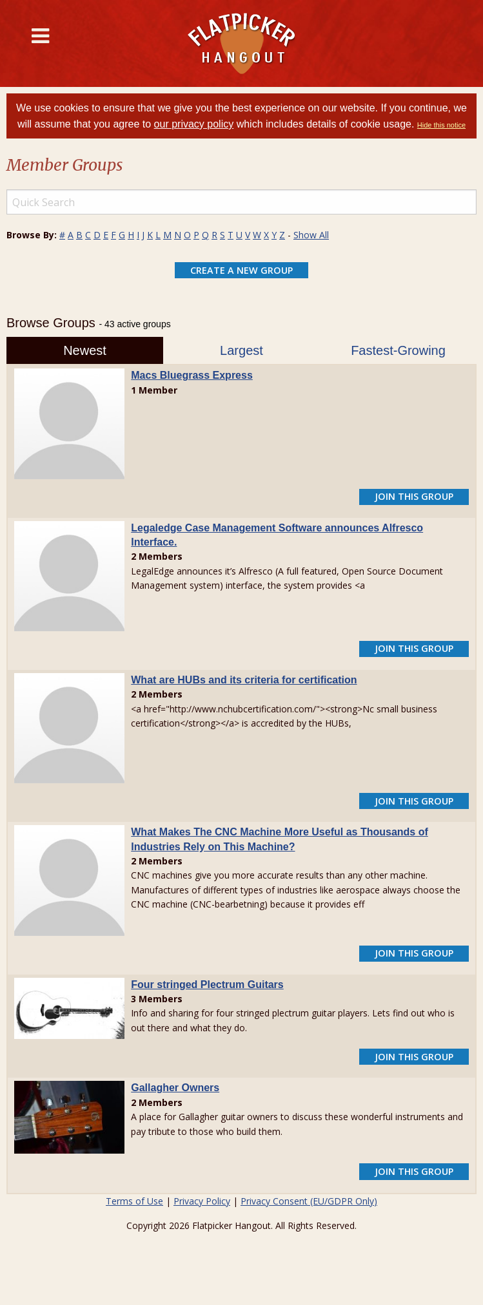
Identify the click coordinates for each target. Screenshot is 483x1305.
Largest (241, 350)
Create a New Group (241, 270)
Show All (311, 235)
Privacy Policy (201, 1201)
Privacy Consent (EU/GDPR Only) (309, 1201)
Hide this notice (441, 125)
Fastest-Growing (398, 350)
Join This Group (414, 496)
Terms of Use (134, 1201)
